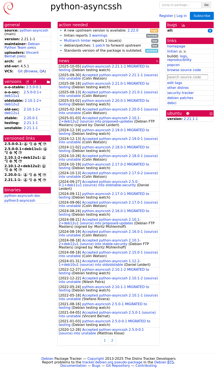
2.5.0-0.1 (34, 87)
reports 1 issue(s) (108, 41)
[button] (61, 30)
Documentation (73, 366)
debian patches (180, 98)
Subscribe (201, 16)
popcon (173, 65)
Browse (31, 71)
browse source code (184, 70)
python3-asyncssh (19, 201)
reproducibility (179, 60)
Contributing (146, 366)
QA (42, 71)
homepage (176, 46)
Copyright (95, 359)
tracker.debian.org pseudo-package (112, 362)
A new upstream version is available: (108, 30)
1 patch (98, 45)
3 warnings (98, 35)
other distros (178, 88)
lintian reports (108, 35)
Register (166, 16)
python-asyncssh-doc (22, 196)
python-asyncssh (34, 30)
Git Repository (118, 366)
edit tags (174, 83)
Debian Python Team (22, 46)
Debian (47, 359)
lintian (172, 51)
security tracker (180, 93)
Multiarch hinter (77, 41)
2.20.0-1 (31, 118)
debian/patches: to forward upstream (108, 45)
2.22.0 (133, 30)
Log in (182, 16)
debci (171, 103)
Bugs (96, 366)
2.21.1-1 (31, 123)
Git (20, 71)
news (64, 60)
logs (183, 56)
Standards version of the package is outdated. (108, 50)
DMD (31, 47)
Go (206, 5)
